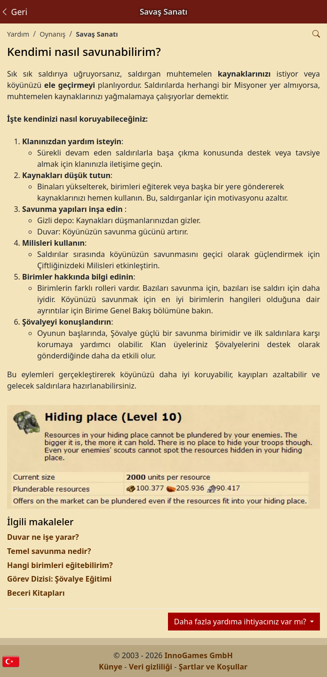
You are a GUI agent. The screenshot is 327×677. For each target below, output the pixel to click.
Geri (13, 11)
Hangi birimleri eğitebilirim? (60, 565)
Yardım (18, 34)
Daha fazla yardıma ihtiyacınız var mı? (241, 621)
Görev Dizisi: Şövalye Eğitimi (59, 579)
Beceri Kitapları (35, 593)
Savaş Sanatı (97, 34)
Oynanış (52, 34)
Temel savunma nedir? (49, 551)
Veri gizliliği (151, 666)
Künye (110, 666)
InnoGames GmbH (199, 655)
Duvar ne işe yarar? (43, 537)
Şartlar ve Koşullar (213, 666)
